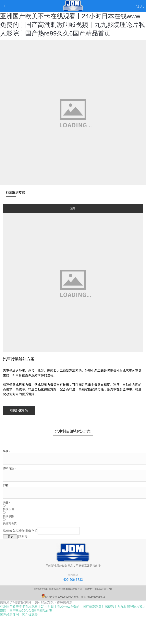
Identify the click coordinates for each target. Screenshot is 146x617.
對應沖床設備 (19, 410)
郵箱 (5, 485)
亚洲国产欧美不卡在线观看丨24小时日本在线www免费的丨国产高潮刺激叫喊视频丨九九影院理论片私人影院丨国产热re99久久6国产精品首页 (72, 25)
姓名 (6, 451)
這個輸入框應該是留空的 (41, 531)
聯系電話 (9, 468)
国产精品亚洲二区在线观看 (19, 614)
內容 (6, 502)
